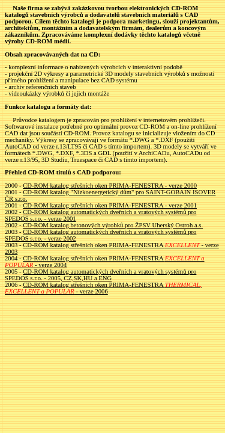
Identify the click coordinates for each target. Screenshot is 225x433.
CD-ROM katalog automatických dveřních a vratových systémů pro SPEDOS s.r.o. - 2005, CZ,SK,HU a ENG (100, 274)
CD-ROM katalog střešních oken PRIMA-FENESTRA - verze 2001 (110, 205)
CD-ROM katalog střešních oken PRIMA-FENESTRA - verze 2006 (103, 288)
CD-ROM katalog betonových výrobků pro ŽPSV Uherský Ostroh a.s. (113, 225)
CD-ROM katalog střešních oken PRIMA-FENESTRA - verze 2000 (110, 185)
